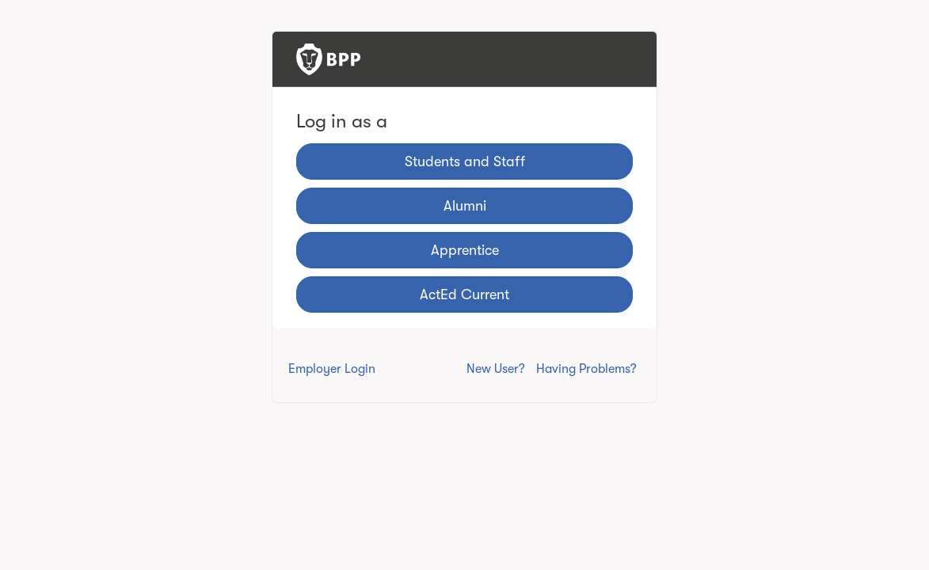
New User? (495, 369)
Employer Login (331, 369)
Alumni (465, 206)
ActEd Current (464, 294)
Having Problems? (586, 369)
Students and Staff (465, 161)
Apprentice (465, 250)
